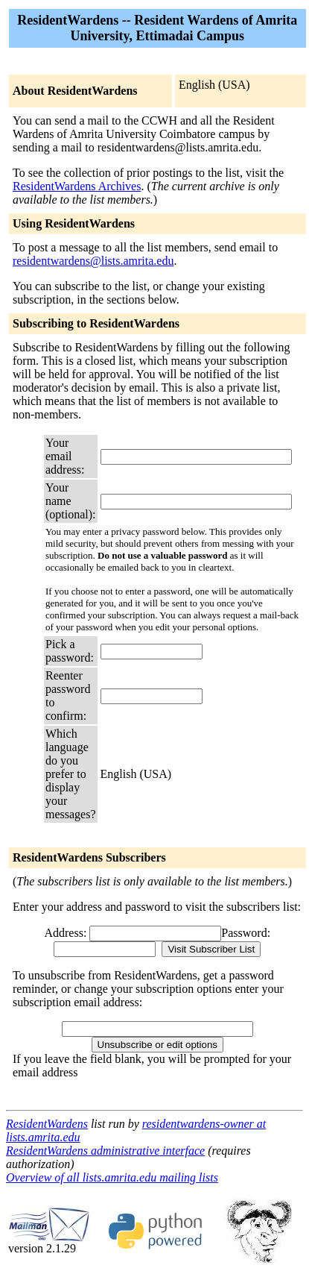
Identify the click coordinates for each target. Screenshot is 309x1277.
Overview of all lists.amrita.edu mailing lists (112, 1177)
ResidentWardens (47, 1123)
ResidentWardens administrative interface (105, 1150)
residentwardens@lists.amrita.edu (93, 260)
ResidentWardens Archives (77, 186)
